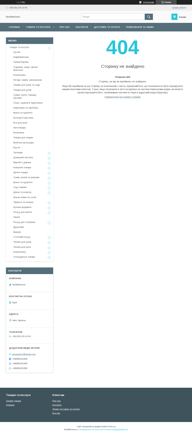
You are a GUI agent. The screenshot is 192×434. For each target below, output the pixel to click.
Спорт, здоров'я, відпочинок (28, 103)
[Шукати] (149, 17)
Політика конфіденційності (115, 429)
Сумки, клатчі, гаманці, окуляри (25, 96)
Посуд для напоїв (22, 212)
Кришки (17, 232)
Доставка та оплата (107, 27)
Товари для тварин (23, 137)
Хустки (16, 52)
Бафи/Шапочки (21, 57)
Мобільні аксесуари (23, 142)
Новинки (10, 405)
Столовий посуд (21, 237)
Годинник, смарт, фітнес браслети (25, 68)
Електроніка (19, 75)
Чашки (16, 217)
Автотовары (19, 127)
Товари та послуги (38, 27)
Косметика (18, 132)
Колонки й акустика (23, 118)
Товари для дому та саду (26, 85)
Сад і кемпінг (20, 187)
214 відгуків (148, 2)
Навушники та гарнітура (25, 107)
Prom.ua (111, 426)
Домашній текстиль (23, 157)
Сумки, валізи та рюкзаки (26, 177)
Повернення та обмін (140, 27)
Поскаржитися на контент (90, 429)
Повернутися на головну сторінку (123, 97)
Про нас (64, 27)
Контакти (82, 27)
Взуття (16, 147)
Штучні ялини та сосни (24, 197)
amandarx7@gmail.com (24, 354)
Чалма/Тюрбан (21, 62)
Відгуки (56, 413)
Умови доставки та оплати (66, 409)
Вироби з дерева (22, 162)
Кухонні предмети (22, 207)
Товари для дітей (22, 90)
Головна (14, 27)
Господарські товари (24, 257)
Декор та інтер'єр (22, 192)
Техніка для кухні (22, 247)
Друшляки (18, 227)
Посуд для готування (24, 222)
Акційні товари (13, 401)
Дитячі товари (20, 172)
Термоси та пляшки (23, 202)
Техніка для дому (22, 242)
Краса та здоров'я (22, 112)
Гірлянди (18, 152)
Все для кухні (20, 122)
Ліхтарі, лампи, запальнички (27, 80)
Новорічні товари (22, 167)
